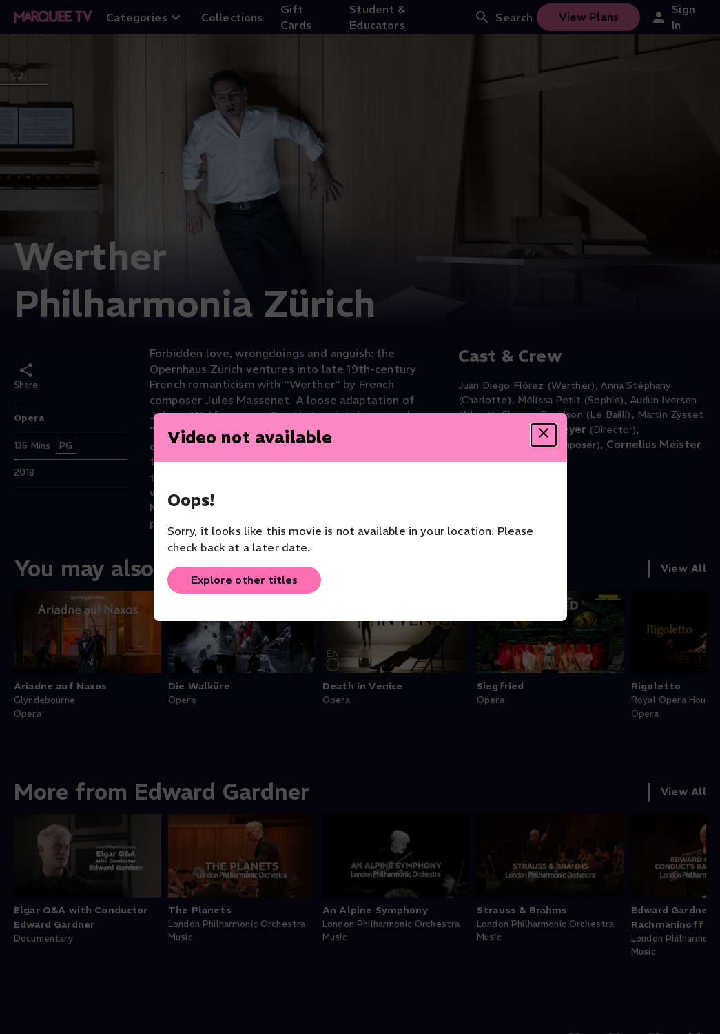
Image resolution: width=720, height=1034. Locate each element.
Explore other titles (244, 580)
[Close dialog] (543, 435)
